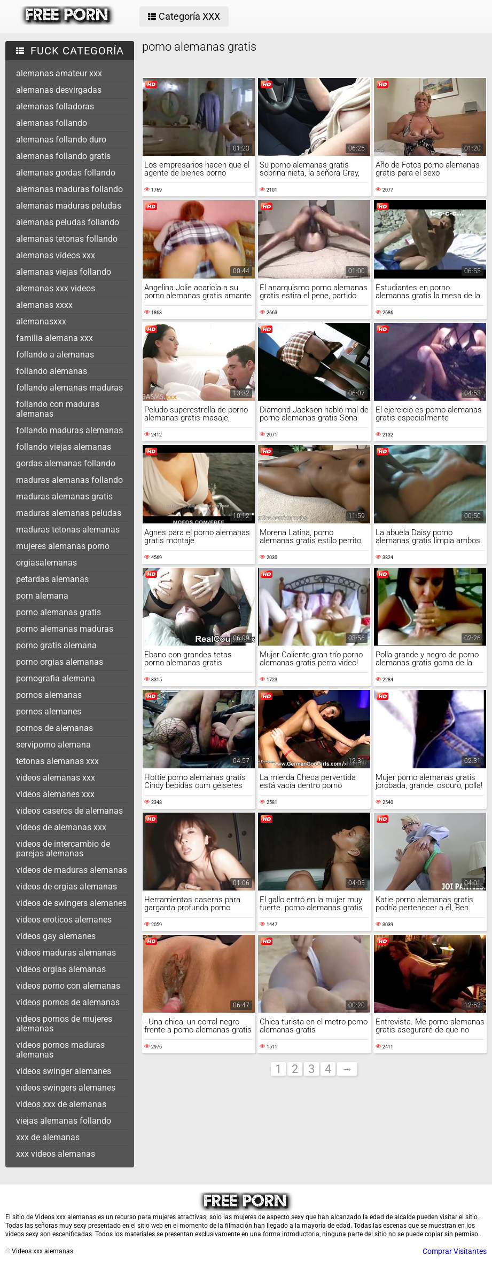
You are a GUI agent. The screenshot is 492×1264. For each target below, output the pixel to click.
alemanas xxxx (44, 305)
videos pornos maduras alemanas (60, 1050)
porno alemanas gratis (58, 612)
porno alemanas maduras (64, 629)
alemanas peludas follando (67, 222)
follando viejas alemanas (63, 447)
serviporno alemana (53, 745)
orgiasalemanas (46, 563)
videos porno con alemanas (68, 986)
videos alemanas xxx (55, 778)
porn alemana (42, 596)
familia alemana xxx (54, 338)
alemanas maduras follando (69, 189)
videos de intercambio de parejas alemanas (63, 848)
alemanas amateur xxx (59, 73)
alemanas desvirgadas (58, 90)
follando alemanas (51, 371)
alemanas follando (51, 123)
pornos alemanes (48, 711)
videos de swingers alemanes (71, 903)
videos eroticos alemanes (64, 920)
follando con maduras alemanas (57, 409)
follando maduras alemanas (69, 430)
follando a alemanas (55, 354)
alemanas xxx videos (55, 288)
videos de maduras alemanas (71, 870)
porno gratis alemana (56, 645)
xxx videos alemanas (55, 1154)
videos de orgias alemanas (66, 886)
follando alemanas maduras (69, 388)
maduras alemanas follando (69, 480)
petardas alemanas (52, 579)
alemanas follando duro (61, 139)
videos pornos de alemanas (68, 1002)
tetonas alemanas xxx (57, 761)
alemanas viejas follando (63, 272)
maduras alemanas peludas (68, 513)
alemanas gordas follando (65, 173)
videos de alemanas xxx (61, 827)
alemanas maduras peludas (68, 206)
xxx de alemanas (48, 1137)
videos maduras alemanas (66, 953)
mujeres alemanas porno (63, 546)
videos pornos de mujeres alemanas (64, 1024)
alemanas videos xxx (55, 255)
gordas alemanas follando (65, 463)
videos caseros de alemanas (69, 811)
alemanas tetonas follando (67, 239)
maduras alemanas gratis (64, 496)
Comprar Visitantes (455, 1251)
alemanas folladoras (55, 106)
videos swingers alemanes (65, 1088)
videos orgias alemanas (61, 969)
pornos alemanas (49, 695)
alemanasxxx (41, 321)
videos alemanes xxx (55, 794)
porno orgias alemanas (59, 662)
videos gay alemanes (56, 936)
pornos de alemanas (54, 728)
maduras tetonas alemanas (68, 529)
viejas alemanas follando (63, 1121)
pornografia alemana (55, 678)
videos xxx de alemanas (61, 1104)
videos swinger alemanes (63, 1071)
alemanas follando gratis (63, 156)
